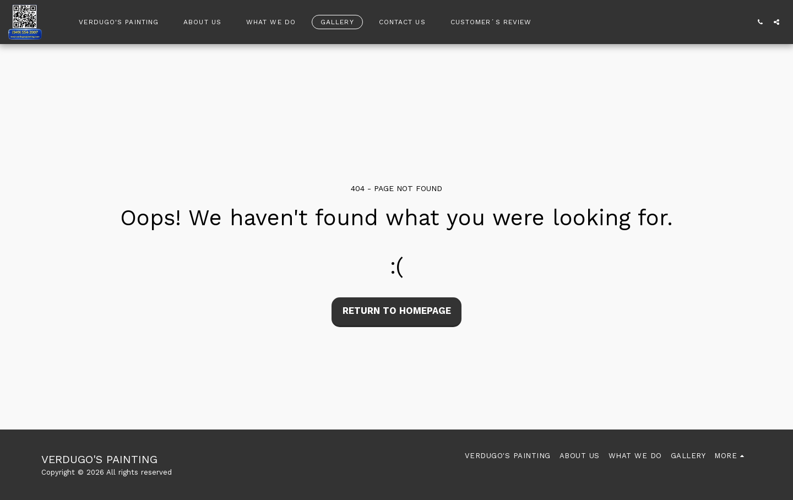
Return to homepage (397, 311)
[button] (760, 21)
